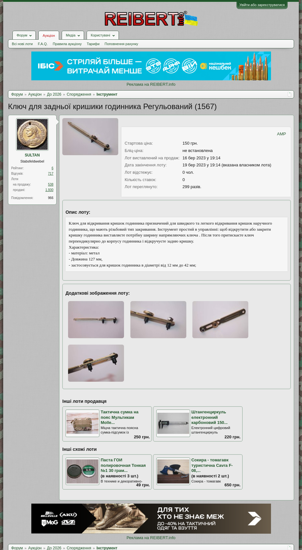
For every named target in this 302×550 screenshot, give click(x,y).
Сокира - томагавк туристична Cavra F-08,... (212, 465)
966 (50, 198)
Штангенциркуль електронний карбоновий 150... (209, 417)
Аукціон (49, 35)
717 (50, 173)
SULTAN (32, 155)
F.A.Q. (43, 44)
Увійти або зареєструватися (262, 5)
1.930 (49, 190)
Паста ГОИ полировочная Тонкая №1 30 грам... (123, 465)
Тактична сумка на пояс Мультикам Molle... (119, 417)
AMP (281, 134)
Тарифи (93, 44)
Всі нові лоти (22, 44)
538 (50, 184)
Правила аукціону (67, 44)
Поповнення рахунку (121, 44)
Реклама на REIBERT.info (151, 84)
